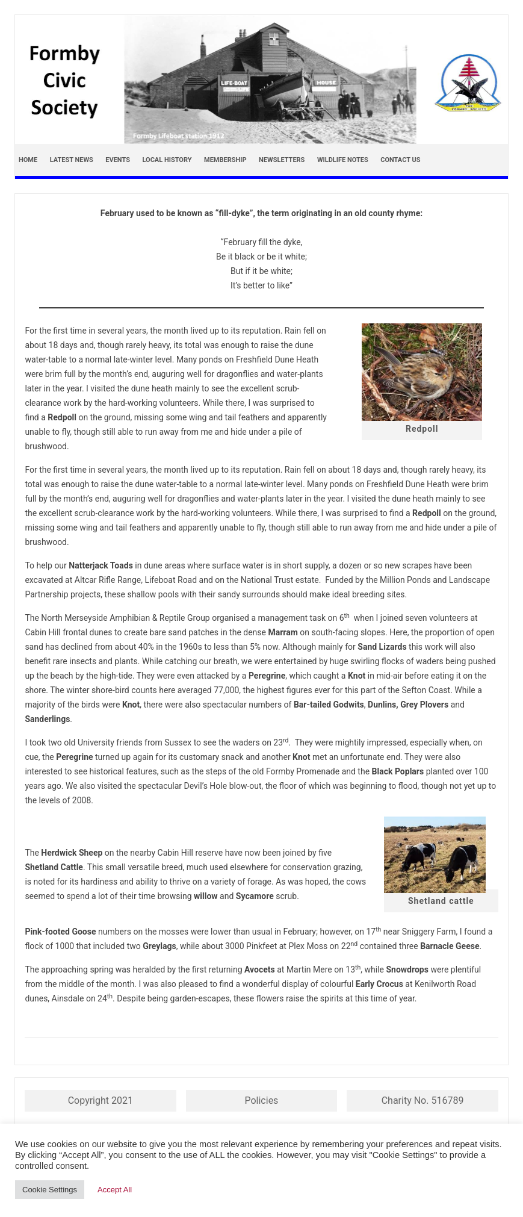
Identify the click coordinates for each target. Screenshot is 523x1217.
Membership (225, 160)
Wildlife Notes (342, 160)
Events (117, 160)
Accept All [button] (114, 1189)
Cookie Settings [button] (49, 1189)
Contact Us (400, 160)
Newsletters (282, 160)
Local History (166, 160)
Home (28, 160)
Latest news (71, 160)
